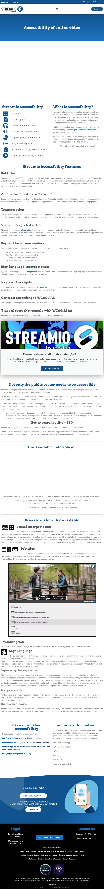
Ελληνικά (48, 855)
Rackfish (64, 878)
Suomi (82, 851)
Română (40, 859)
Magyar (55, 855)
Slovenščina (57, 859)
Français (56, 851)
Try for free (15, 2)
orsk (28, 851)
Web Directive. (82, 142)
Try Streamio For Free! (52, 369)
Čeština (36, 855)
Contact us (4, 2)
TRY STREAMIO (33, 787)
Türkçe (65, 859)
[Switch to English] (87, 1)
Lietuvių (75, 855)
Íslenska (62, 855)
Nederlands (48, 851)
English (33, 851)
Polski (82, 855)
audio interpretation (23, 230)
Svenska (40, 851)
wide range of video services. (80, 878)
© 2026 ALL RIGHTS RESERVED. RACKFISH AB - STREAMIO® (52, 887)
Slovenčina (48, 859)
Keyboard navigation (18, 282)
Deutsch (63, 851)
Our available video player (52, 447)
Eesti (42, 855)
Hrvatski (30, 855)
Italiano (76, 851)
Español (69, 851)
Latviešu (69, 855)
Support (79, 834)
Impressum (52, 884)
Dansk (22, 851)
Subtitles (8, 173)
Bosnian (23, 855)
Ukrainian (72, 859)
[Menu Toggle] (57, 9)
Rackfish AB (44, 878)
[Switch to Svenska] (97, 1)
